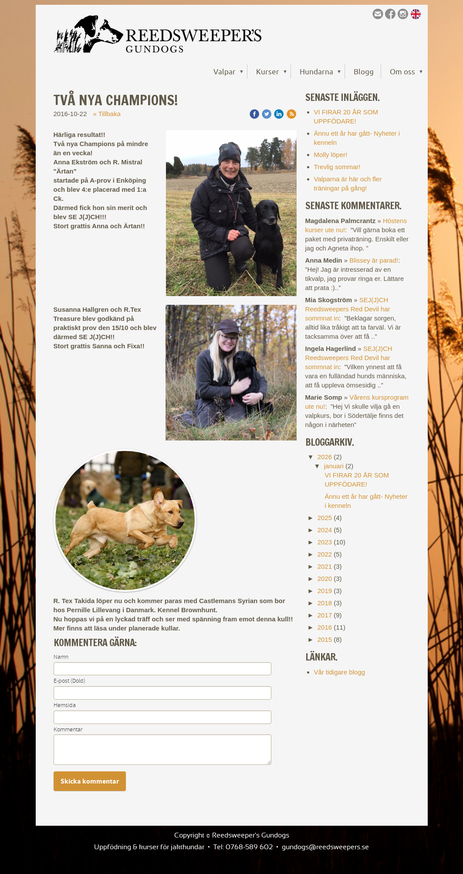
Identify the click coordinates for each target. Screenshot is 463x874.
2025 (325, 517)
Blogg (364, 71)
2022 (325, 554)
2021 (325, 566)
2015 (325, 639)
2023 (325, 542)
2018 (325, 603)
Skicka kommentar (90, 781)
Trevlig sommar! (337, 166)
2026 (325, 456)
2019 (325, 590)
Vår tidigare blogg (339, 672)
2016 (325, 627)
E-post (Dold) (69, 680)
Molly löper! (331, 154)
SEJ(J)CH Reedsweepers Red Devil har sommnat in (347, 309)
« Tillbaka (106, 113)
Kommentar (68, 729)
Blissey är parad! (373, 260)
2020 (325, 578)
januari (334, 466)
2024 (325, 530)
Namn (61, 657)
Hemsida (65, 705)
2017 (325, 615)
